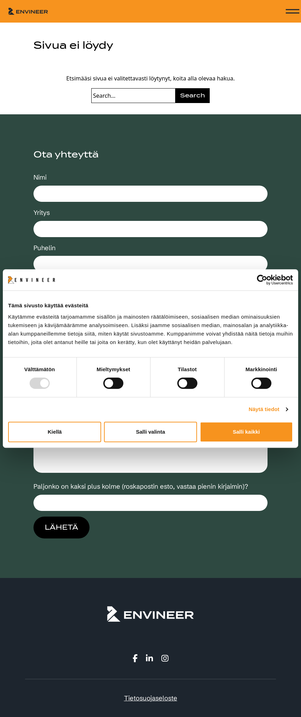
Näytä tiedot (264, 409)
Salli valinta (150, 432)
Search (192, 95)
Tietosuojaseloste (150, 698)
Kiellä (55, 432)
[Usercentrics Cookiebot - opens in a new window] (262, 280)
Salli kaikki (246, 432)
